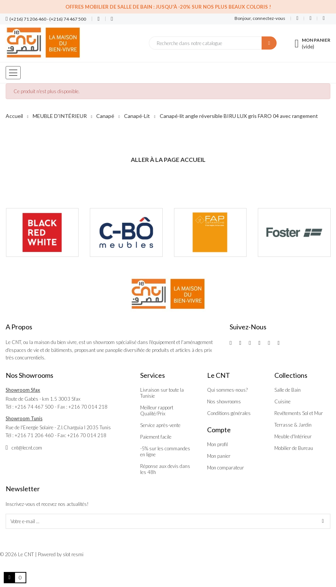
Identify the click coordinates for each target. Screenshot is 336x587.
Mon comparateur (225, 468)
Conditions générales (229, 413)
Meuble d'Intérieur (293, 436)
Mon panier (218, 456)
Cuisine (282, 401)
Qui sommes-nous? (227, 390)
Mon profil (217, 444)
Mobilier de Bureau (293, 448)
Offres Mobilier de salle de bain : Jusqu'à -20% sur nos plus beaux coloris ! (168, 7)
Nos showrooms (224, 401)
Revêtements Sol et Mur (298, 413)
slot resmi (73, 554)
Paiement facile (155, 437)
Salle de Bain (287, 390)
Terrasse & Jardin (293, 425)
